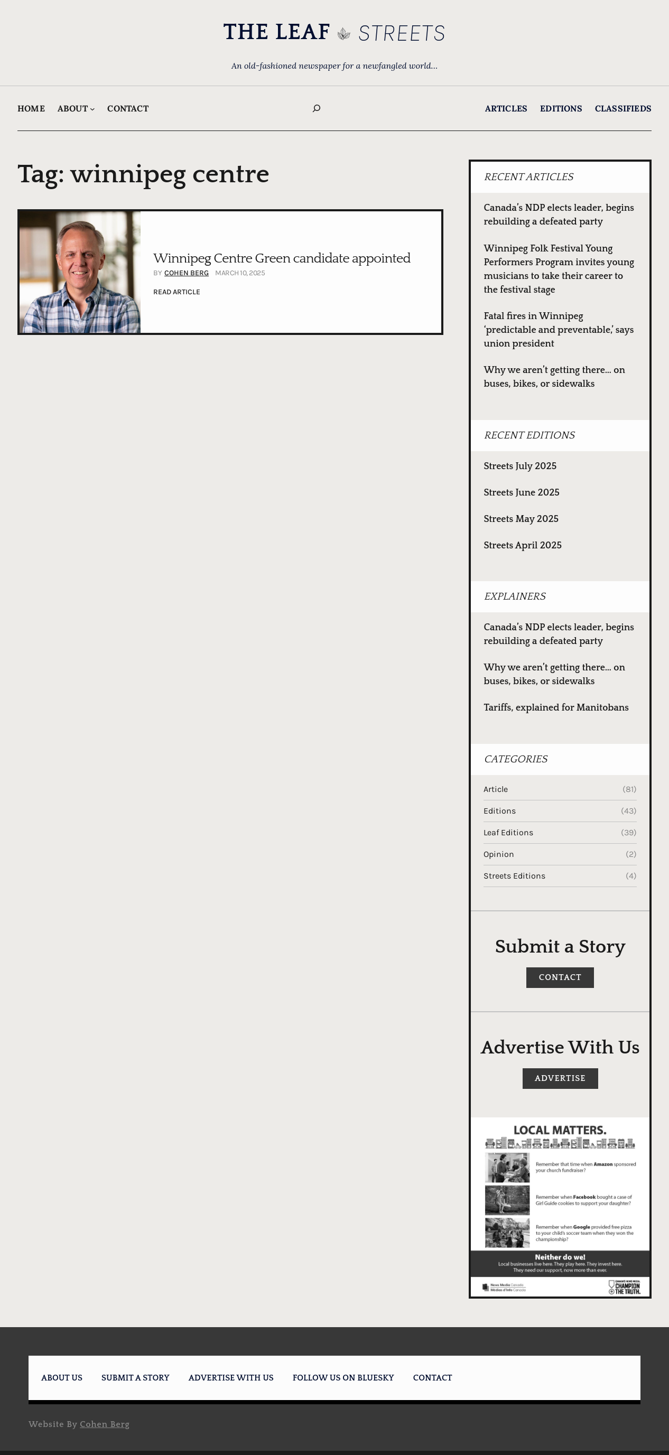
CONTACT (560, 977)
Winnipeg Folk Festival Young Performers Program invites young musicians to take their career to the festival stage (559, 269)
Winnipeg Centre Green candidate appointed (282, 258)
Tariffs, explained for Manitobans (556, 708)
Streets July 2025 (520, 466)
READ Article (176, 292)
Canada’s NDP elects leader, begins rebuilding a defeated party (559, 215)
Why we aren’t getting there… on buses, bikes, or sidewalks (554, 377)
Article (496, 789)
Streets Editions (514, 876)
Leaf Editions (508, 832)
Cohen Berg (186, 272)
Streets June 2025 (522, 493)
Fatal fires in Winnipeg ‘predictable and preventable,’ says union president (559, 330)
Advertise (560, 1078)
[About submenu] (92, 108)
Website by (79, 1424)
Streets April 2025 (523, 545)
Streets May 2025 (521, 519)
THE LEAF (276, 32)
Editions (500, 811)
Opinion (499, 854)
